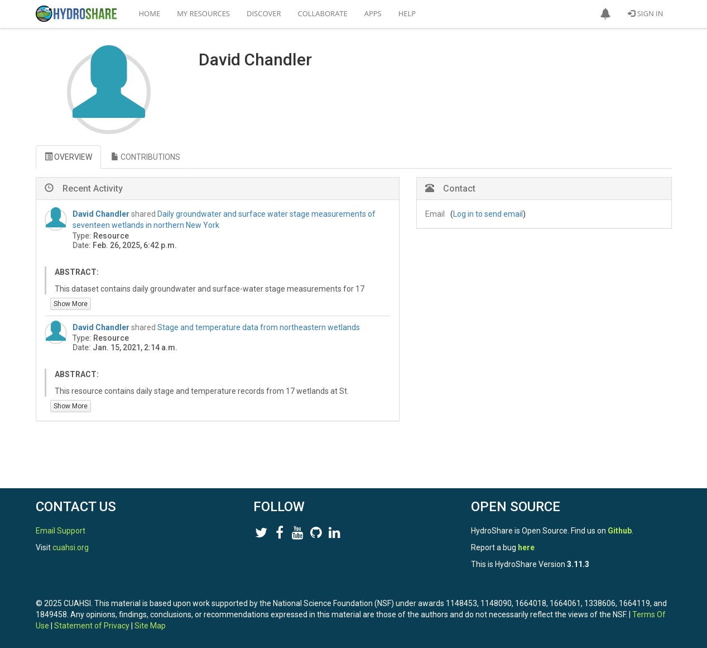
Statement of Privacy (91, 625)
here (526, 547)
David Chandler (101, 213)
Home (150, 13)
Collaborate (323, 13)
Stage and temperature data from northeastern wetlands (258, 327)
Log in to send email (488, 213)
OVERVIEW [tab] (68, 157)
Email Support (60, 530)
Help (407, 13)
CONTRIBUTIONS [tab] (145, 157)
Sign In (645, 13)
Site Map (150, 625)
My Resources (203, 13)
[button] (605, 14)
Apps (373, 13)
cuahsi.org (70, 547)
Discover (264, 13)
